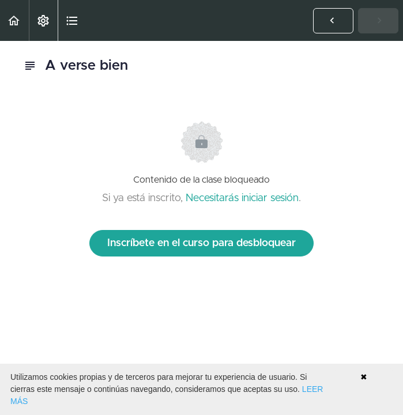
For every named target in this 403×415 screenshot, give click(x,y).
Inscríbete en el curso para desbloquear (201, 243)
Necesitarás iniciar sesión (242, 198)
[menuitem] (43, 20)
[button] (14, 20)
